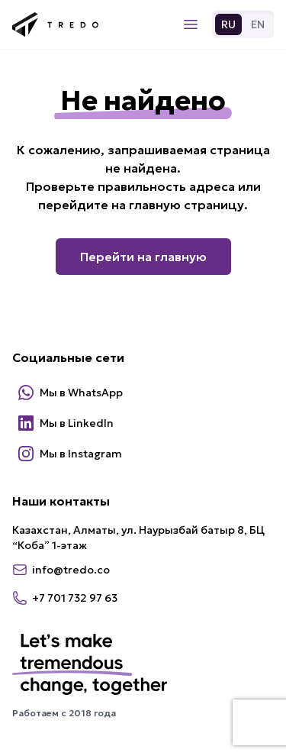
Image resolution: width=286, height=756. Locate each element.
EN (258, 24)
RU (228, 24)
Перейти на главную (143, 256)
